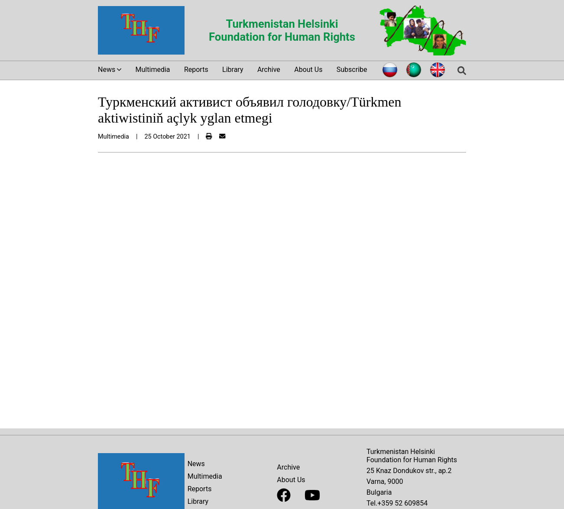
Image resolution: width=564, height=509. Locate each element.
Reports (196, 69)
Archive (268, 69)
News (196, 464)
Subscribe (352, 69)
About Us (308, 69)
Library (232, 69)
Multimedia (153, 69)
